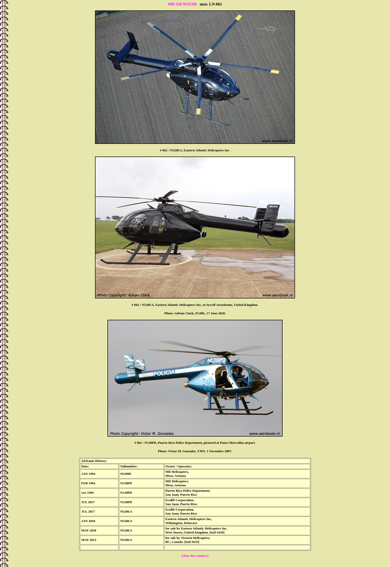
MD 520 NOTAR (182, 4)
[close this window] (195, 556)
